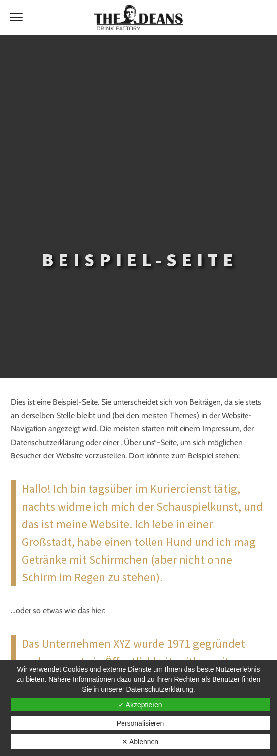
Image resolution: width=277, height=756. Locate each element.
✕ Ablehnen (140, 742)
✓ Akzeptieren (140, 705)
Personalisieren (140, 723)
